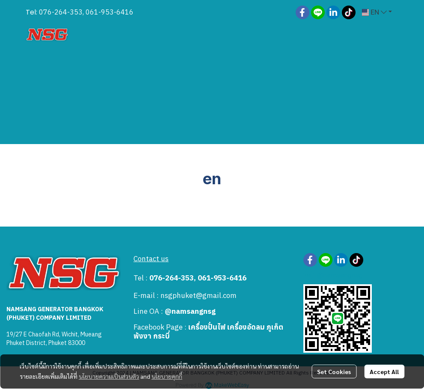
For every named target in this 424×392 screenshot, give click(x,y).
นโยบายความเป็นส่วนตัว (109, 376)
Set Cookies (334, 371)
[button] (377, 12)
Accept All (384, 371)
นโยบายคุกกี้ (166, 376)
